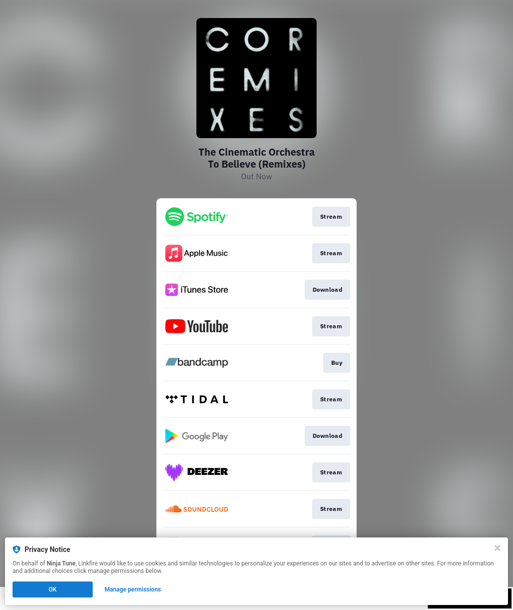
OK (53, 589)
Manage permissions (133, 589)
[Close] (497, 548)
